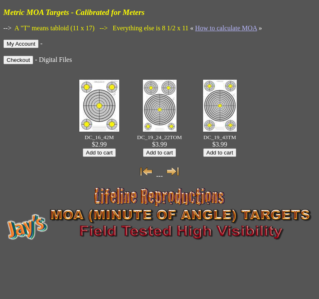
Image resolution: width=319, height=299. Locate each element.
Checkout (18, 60)
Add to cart (99, 153)
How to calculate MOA (226, 28)
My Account (21, 44)
